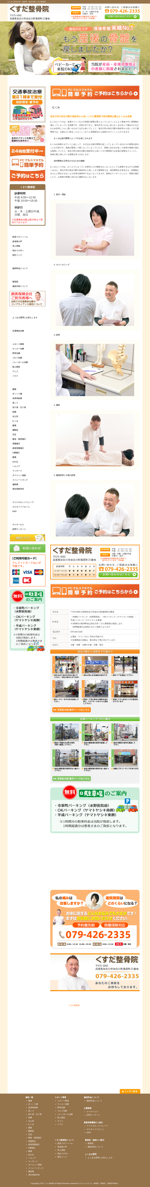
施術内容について (20, 286)
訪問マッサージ (19, 529)
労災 (14, 434)
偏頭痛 (15, 484)
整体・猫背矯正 (19, 439)
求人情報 (16, 246)
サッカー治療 (18, 349)
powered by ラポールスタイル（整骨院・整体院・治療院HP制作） (94, 1183)
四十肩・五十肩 (19, 407)
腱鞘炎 (15, 430)
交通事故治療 (18, 331)
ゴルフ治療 (17, 358)
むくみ (15, 421)
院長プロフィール (20, 237)
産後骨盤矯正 (18, 448)
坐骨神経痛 (17, 398)
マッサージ (17, 471)
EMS (14, 511)
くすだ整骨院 (74, 1005)
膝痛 (14, 425)
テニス (15, 371)
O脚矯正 (16, 453)
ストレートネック (20, 480)
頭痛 (14, 412)
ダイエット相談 (19, 475)
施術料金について (20, 268)
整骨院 (15, 282)
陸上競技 (16, 367)
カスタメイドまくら (21, 507)
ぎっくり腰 (17, 394)
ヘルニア (16, 466)
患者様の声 (17, 241)
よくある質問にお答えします (24, 317)
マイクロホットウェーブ (23, 502)
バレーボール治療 (20, 362)
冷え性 (15, 416)
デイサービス (18, 525)
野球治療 (16, 353)
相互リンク (17, 255)
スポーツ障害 (18, 344)
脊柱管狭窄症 (18, 489)
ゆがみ (15, 462)
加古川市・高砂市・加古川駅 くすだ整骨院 (30, 2)
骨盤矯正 (16, 443)
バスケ (15, 376)
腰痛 (14, 389)
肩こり (15, 403)
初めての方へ (18, 250)
